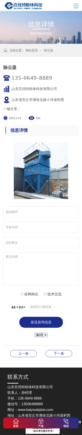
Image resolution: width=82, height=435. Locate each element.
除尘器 (48, 50)
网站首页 (32, 50)
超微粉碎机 (59, 353)
